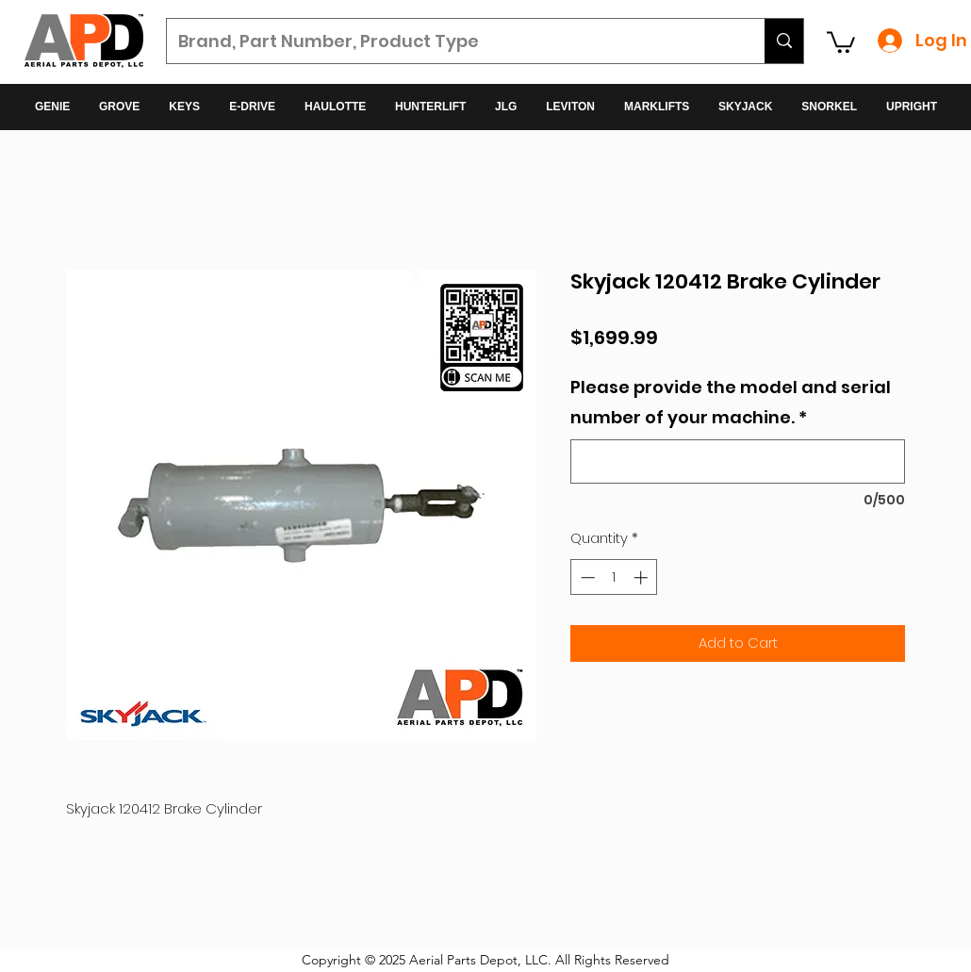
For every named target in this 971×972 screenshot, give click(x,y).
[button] (841, 41)
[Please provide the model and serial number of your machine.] (737, 461)
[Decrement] (586, 577)
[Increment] (642, 577)
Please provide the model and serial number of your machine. (730, 402)
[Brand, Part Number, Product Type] (451, 41)
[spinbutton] (614, 577)
